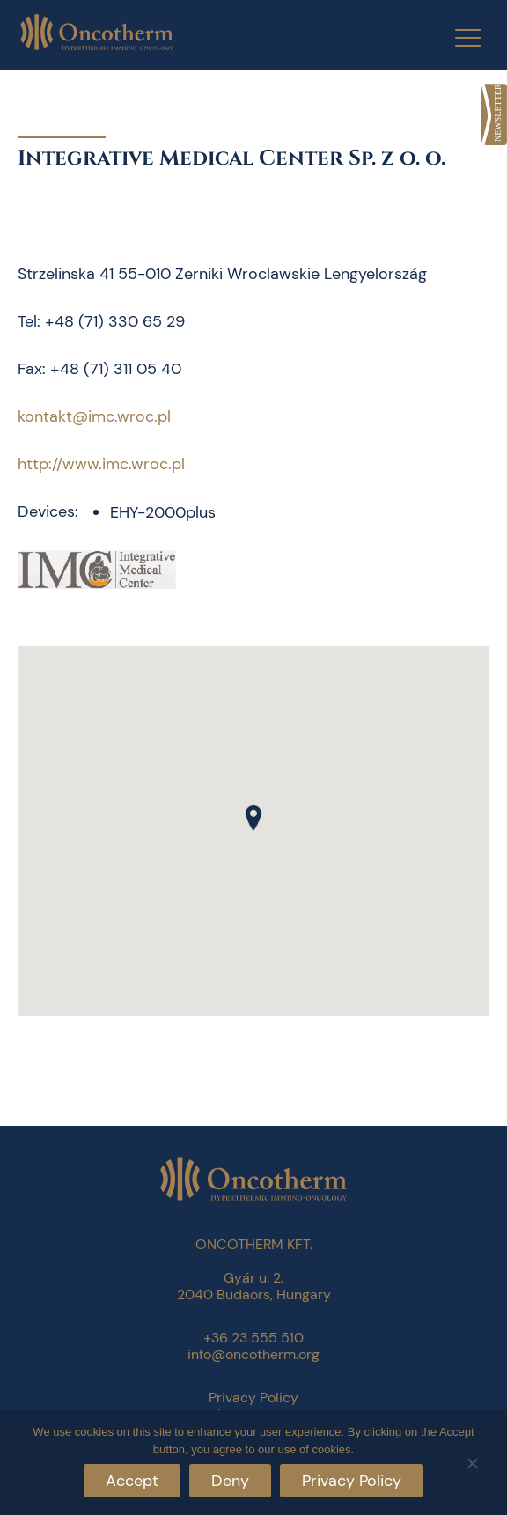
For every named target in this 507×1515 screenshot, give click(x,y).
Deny (230, 1480)
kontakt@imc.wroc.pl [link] (94, 416)
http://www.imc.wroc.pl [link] (101, 463)
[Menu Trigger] (457, 37)
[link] (494, 114)
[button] (253, 818)
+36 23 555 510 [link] (253, 1337)
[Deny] (472, 1460)
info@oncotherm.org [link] (253, 1354)
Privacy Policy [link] (253, 1397)
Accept (132, 1480)
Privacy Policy (351, 1480)
